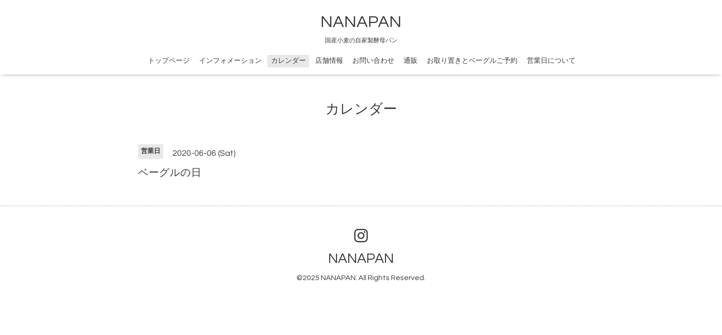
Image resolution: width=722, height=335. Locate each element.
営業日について (551, 60)
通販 (410, 60)
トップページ (169, 60)
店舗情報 (329, 60)
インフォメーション (230, 60)
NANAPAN (361, 22)
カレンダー (288, 60)
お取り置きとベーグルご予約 (472, 60)
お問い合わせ (373, 60)
